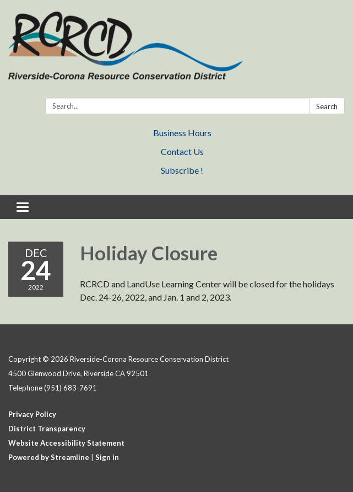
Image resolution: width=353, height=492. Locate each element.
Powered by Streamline (48, 457)
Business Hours (182, 132)
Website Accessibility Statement (66, 442)
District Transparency (46, 428)
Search (327, 106)
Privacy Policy (32, 414)
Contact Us (182, 151)
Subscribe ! (182, 170)
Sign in (107, 457)
